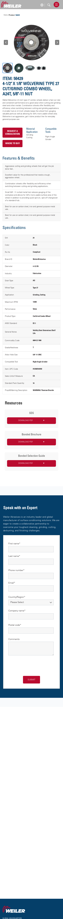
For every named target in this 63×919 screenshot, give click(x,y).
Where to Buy (12, 143)
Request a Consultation (12, 132)
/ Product (11, 15)
